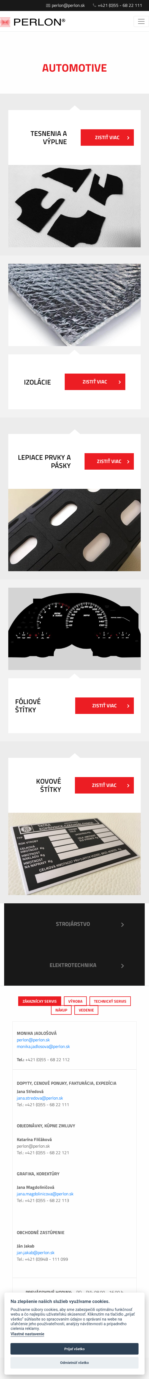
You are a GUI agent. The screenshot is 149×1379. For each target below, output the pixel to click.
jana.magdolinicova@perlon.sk (45, 1193)
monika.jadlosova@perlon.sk (43, 1046)
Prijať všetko (74, 1349)
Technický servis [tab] (110, 1001)
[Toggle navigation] (141, 21)
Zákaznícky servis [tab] (40, 1001)
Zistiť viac (112, 137)
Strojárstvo (73, 924)
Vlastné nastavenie (27, 1334)
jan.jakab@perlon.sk (36, 1252)
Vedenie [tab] (86, 1010)
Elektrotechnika (73, 965)
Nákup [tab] (61, 1010)
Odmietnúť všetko (74, 1363)
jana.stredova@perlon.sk (40, 1098)
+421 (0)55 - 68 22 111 (117, 5)
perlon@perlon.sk (65, 5)
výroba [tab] (75, 1001)
